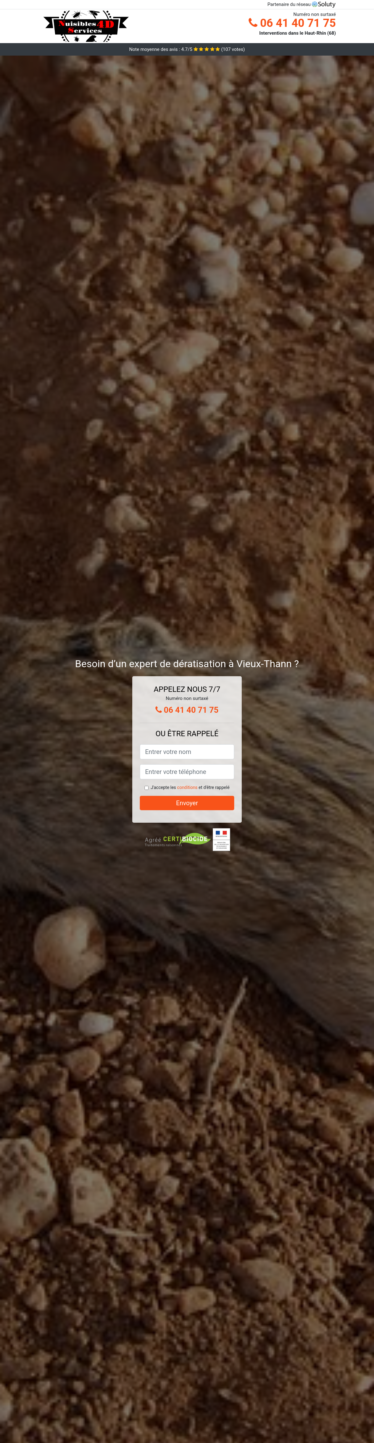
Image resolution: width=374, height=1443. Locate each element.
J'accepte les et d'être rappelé (190, 787)
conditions (187, 787)
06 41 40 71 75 (292, 23)
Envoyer (187, 803)
